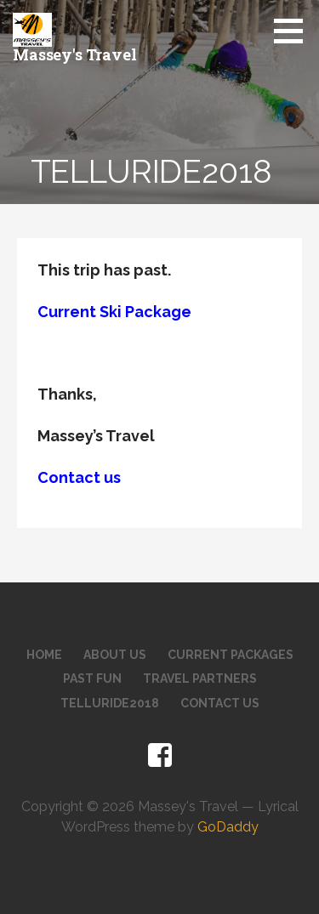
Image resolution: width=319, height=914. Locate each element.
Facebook (160, 755)
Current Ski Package (114, 312)
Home (44, 654)
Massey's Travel (75, 54)
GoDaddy (228, 827)
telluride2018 (109, 703)
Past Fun (92, 678)
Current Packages (230, 654)
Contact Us (219, 703)
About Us (114, 654)
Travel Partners (200, 678)
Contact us (79, 477)
